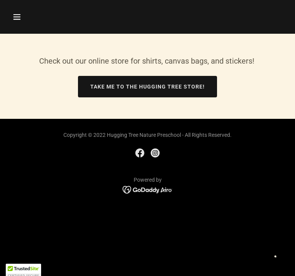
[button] (41, 17)
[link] (140, 153)
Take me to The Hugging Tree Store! (147, 87)
